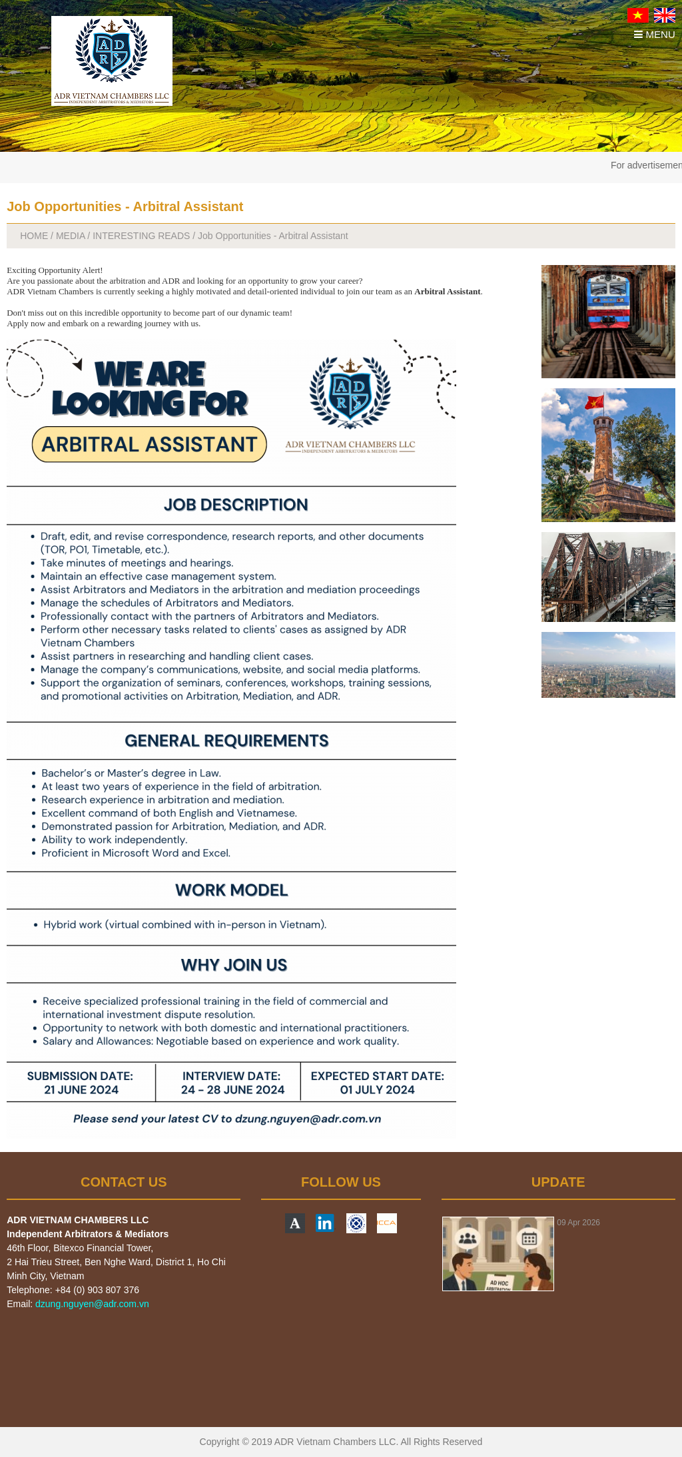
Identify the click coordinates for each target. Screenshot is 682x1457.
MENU (654, 34)
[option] (558, 1254)
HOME (34, 235)
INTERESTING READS (141, 235)
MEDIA (70, 235)
